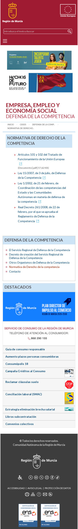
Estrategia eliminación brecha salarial (30, 409)
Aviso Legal (34, 488)
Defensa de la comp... (43, 124)
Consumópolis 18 (16, 363)
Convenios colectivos (19, 424)
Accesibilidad (16, 488)
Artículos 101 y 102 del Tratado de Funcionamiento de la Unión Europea (41, 159)
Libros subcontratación (20, 416)
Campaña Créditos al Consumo (25, 371)
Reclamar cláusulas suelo (21, 382)
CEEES (23, 124)
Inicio (10, 124)
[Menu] (5, 41)
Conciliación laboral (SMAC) (23, 394)
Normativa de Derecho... (20, 128)
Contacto (15, 271)
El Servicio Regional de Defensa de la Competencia (39, 250)
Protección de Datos (58, 488)
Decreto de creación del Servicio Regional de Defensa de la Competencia (36, 256)
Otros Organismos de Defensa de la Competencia (39, 262)
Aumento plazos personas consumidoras (32, 356)
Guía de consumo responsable (25, 349)
